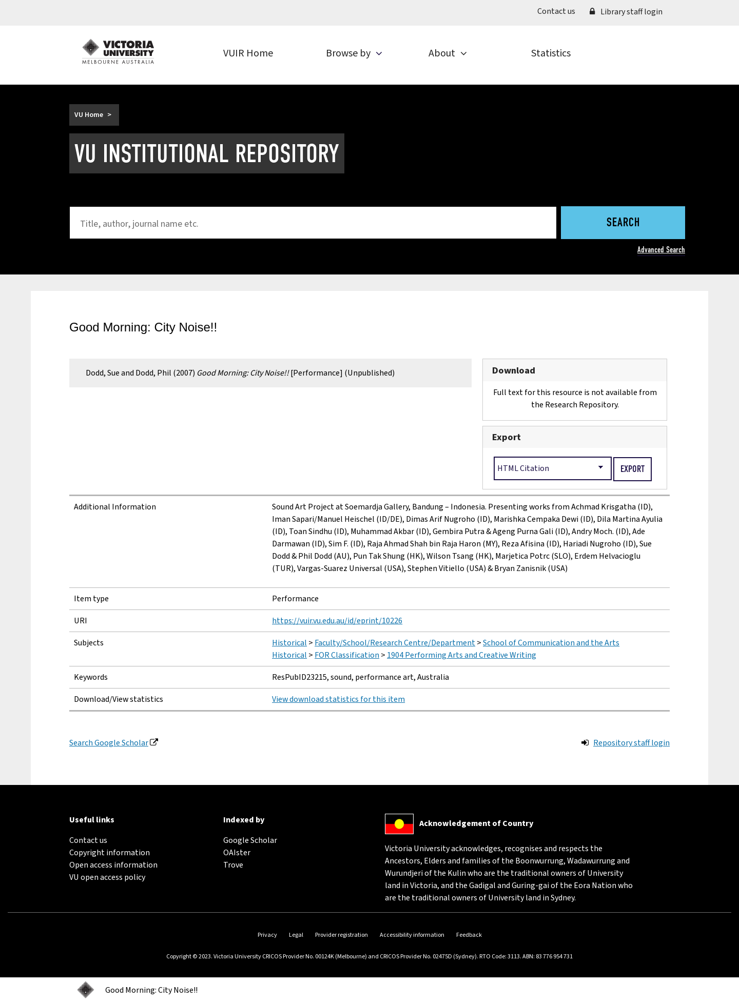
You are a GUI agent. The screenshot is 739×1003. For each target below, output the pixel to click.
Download (513, 370)
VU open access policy (107, 877)
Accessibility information (412, 935)
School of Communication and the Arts (551, 642)
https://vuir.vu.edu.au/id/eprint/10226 (337, 620)
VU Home (88, 115)
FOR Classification (347, 655)
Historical (289, 642)
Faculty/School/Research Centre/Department (395, 642)
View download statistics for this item (338, 699)
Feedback (469, 935)
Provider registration (341, 935)
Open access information (113, 865)
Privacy (267, 935)
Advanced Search (661, 249)
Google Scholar (250, 840)
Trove (233, 865)
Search (623, 223)
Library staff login (626, 11)
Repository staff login (631, 743)
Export (506, 437)
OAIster (236, 852)
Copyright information (109, 852)
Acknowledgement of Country (476, 823)
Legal (296, 935)
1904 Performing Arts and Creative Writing (461, 655)
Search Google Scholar (108, 743)
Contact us (559, 11)
